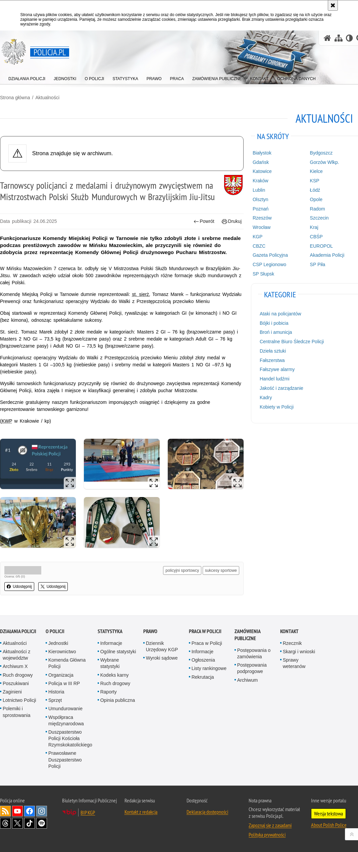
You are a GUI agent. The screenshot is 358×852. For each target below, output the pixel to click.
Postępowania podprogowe (252, 668)
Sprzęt (55, 700)
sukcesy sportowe (221, 570)
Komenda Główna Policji (67, 663)
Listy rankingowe (209, 668)
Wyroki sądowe (162, 658)
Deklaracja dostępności (207, 811)
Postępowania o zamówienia (254, 653)
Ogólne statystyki (118, 651)
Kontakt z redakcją (140, 811)
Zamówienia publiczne (247, 635)
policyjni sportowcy (182, 570)
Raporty (108, 691)
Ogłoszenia (203, 660)
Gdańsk (261, 162)
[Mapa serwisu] (339, 38)
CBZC (259, 246)
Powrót (204, 221)
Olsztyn (260, 199)
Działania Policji (18, 631)
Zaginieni (12, 691)
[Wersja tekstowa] (349, 38)
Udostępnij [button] (19, 586)
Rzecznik (292, 643)
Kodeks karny (114, 675)
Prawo (150, 631)
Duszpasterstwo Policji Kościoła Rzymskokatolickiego (70, 738)
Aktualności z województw (16, 655)
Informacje (111, 643)
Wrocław (261, 227)
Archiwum (247, 680)
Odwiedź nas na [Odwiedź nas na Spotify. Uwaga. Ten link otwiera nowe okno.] (41, 823)
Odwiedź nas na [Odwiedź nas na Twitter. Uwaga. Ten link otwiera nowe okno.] (17, 823)
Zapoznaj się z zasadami (270, 825)
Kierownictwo (62, 651)
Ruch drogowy (18, 675)
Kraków (260, 180)
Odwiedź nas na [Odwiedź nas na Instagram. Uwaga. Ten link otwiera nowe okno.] (41, 811)
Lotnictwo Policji (19, 700)
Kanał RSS (5, 811)
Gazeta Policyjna (270, 255)
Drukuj (232, 221)
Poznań (260, 208)
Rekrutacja (203, 677)
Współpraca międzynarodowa (66, 720)
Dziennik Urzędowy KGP (162, 646)
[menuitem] (27, 77)
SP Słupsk (263, 274)
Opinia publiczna (117, 700)
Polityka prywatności (267, 834)
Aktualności (47, 97)
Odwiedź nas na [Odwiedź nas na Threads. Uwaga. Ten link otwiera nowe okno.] (5, 823)
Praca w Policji (205, 631)
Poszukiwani (16, 683)
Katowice (262, 171)
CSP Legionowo (269, 264)
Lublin (259, 190)
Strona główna (15, 97)
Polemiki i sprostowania (17, 712)
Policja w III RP (64, 683)
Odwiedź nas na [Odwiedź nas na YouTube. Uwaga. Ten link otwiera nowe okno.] (17, 811)
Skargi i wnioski (299, 651)
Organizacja (60, 675)
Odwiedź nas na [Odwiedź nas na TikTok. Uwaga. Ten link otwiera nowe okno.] (29, 823)
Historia (56, 691)
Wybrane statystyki (110, 663)
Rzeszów (262, 218)
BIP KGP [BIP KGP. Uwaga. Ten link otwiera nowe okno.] (88, 812)
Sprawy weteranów (294, 663)
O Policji (55, 631)
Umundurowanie (65, 708)
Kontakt (289, 631)
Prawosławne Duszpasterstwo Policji (65, 759)
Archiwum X (15, 666)
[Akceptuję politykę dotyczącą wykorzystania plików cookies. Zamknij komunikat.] (333, 5)
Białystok (262, 153)
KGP (258, 236)
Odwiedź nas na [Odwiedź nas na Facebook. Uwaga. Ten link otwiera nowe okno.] (29, 811)
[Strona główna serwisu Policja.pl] (327, 38)
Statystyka (110, 631)
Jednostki (58, 643)
